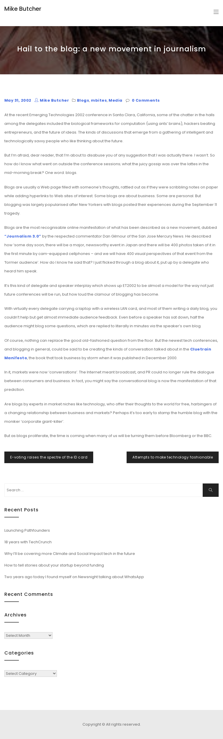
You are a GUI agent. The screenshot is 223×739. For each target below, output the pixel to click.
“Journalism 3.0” (22, 236)
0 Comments (146, 100)
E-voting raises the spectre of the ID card (48, 457)
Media (115, 100)
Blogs (83, 100)
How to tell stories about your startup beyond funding (54, 565)
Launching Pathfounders (27, 530)
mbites (99, 100)
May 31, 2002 (17, 100)
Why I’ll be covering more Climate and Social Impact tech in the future (69, 553)
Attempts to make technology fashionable (172, 457)
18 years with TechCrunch (28, 542)
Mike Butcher (22, 9)
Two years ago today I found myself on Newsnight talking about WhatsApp (74, 577)
